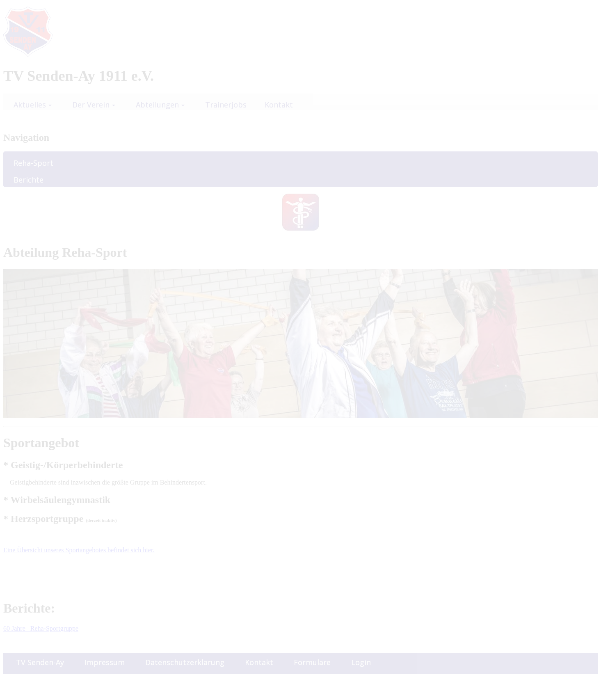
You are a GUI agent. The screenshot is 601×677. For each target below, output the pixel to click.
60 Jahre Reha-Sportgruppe (40, 628)
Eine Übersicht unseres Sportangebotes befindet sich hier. (78, 550)
